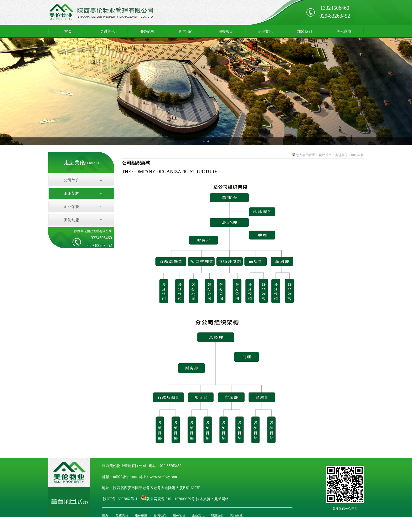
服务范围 (147, 31)
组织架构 (71, 193)
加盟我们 (304, 31)
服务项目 (225, 31)
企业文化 (265, 31)
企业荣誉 (71, 207)
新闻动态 (186, 31)
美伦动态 (71, 220)
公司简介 (71, 180)
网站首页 (325, 155)
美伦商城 (344, 31)
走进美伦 (107, 31)
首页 (68, 31)
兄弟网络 (222, 499)
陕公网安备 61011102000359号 (170, 499)
